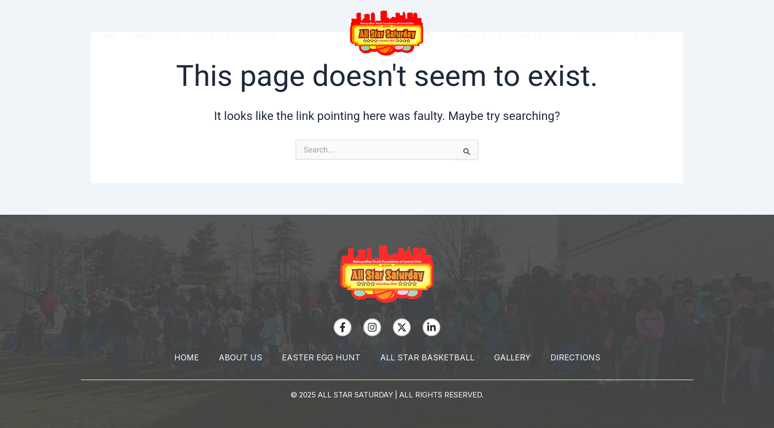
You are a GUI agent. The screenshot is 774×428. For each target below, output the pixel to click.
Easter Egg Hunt (237, 35)
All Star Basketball (510, 35)
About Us (157, 35)
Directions (658, 35)
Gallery (595, 35)
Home (103, 35)
